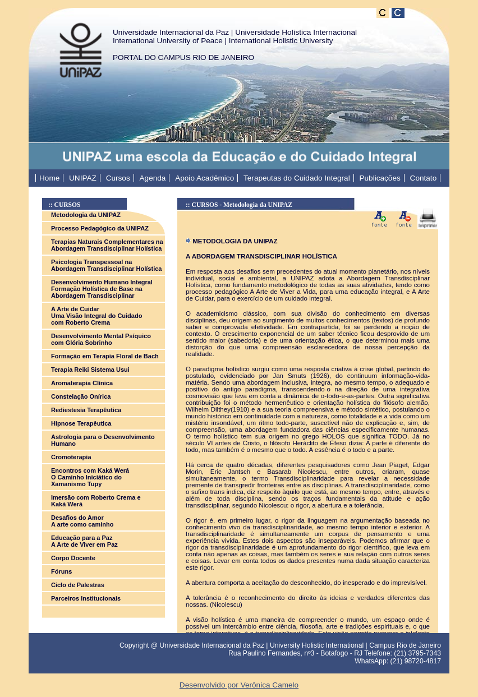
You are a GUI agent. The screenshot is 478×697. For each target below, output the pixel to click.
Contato (423, 178)
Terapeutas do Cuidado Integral (296, 178)
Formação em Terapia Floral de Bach (105, 356)
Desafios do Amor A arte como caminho (82, 521)
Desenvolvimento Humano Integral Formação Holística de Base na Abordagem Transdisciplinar (102, 289)
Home (49, 178)
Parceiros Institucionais (86, 598)
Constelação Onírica (81, 396)
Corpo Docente (73, 558)
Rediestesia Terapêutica (86, 410)
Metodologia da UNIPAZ (86, 214)
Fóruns (61, 571)
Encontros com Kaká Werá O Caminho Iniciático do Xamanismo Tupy (90, 477)
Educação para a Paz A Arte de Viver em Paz (84, 541)
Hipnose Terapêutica (81, 423)
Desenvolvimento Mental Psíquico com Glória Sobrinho (101, 339)
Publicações (379, 178)
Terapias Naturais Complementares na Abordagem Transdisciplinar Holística (107, 245)
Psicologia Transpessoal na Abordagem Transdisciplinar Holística (106, 265)
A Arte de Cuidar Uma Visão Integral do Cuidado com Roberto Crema (96, 316)
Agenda (153, 178)
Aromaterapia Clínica (82, 383)
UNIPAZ (82, 178)
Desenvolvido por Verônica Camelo (239, 685)
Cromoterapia (71, 457)
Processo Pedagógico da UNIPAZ (100, 228)
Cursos (118, 178)
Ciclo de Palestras (77, 584)
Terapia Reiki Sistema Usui (90, 369)
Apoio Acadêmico (204, 178)
